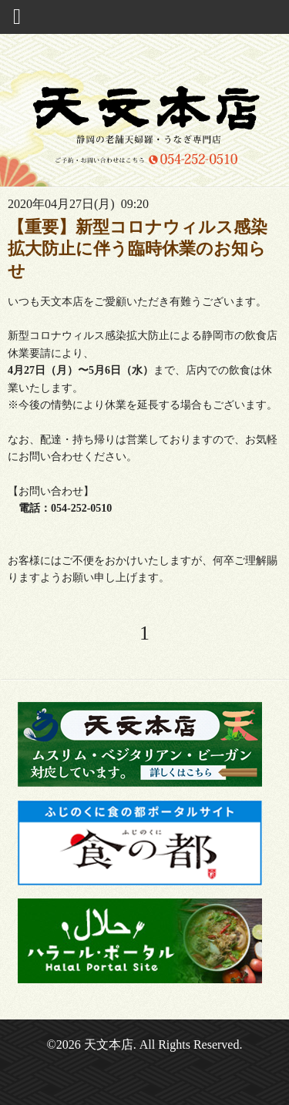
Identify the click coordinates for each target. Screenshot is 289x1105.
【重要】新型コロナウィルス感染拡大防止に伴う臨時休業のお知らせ (137, 248)
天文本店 (108, 1044)
